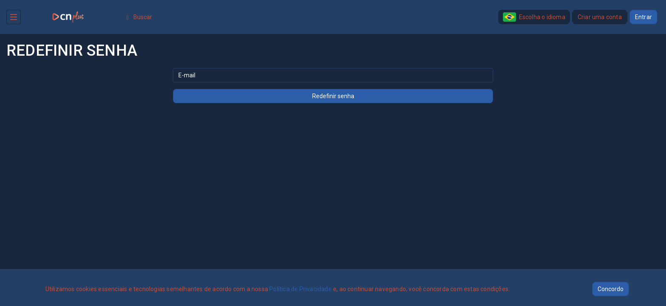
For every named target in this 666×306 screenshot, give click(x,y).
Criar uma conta (600, 17)
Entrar (643, 17)
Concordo (611, 289)
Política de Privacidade (300, 289)
